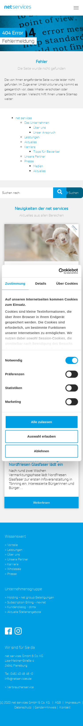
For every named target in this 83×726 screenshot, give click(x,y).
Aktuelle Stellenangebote (24, 612)
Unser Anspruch (44, 132)
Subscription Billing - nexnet (26, 602)
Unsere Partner (34, 156)
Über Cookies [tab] (67, 283)
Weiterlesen (41, 502)
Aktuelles (30, 142)
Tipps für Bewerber (46, 151)
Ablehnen (41, 451)
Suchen (71, 192)
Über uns (39, 127)
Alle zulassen (41, 422)
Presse (29, 161)
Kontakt (64, 707)
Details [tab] (40, 283)
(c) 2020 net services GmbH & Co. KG (25, 702)
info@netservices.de (18, 678)
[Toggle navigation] (76, 8)
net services (23, 118)
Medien (38, 166)
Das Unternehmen (36, 122)
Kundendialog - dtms (21, 607)
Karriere (29, 147)
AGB (58, 702)
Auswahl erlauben (41, 436)
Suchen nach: (11, 193)
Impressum (73, 702)
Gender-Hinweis (45, 707)
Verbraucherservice (20, 687)
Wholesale (14, 569)
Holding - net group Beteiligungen (30, 597)
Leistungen (31, 137)
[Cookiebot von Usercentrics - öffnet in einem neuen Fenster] (59, 271)
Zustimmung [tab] (15, 283)
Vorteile (12, 545)
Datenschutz (22, 707)
